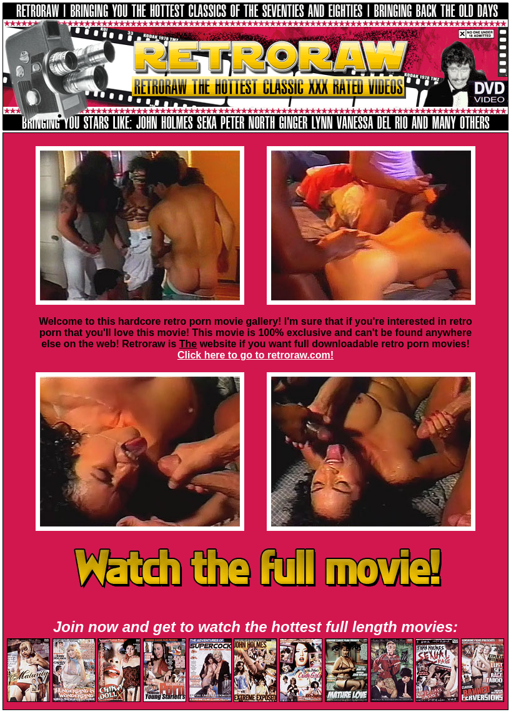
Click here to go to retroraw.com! (255, 355)
